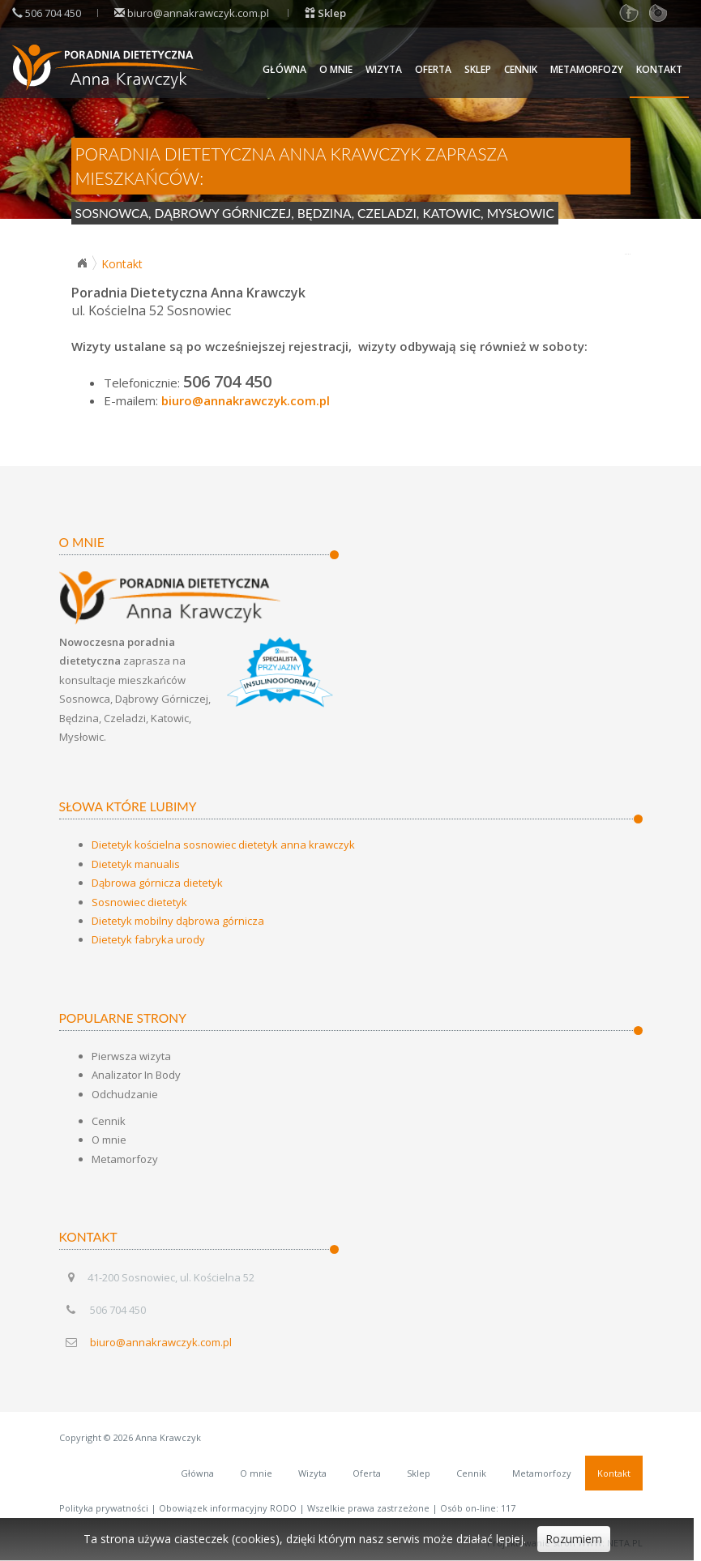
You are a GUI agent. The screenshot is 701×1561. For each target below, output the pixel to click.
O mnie (336, 69)
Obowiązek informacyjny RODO (229, 1508)
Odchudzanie (125, 1094)
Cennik (520, 69)
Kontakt (659, 69)
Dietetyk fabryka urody (148, 939)
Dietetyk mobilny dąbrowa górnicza (178, 920)
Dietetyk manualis (136, 864)
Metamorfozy (586, 69)
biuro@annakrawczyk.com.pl (191, 13)
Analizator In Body (136, 1074)
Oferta (433, 69)
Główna (284, 69)
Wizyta (383, 69)
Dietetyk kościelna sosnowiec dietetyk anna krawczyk (223, 844)
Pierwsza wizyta (131, 1056)
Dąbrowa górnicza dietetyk (157, 882)
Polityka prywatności (103, 1508)
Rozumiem (573, 1538)
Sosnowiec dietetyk (139, 902)
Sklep (477, 69)
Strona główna (81, 263)
